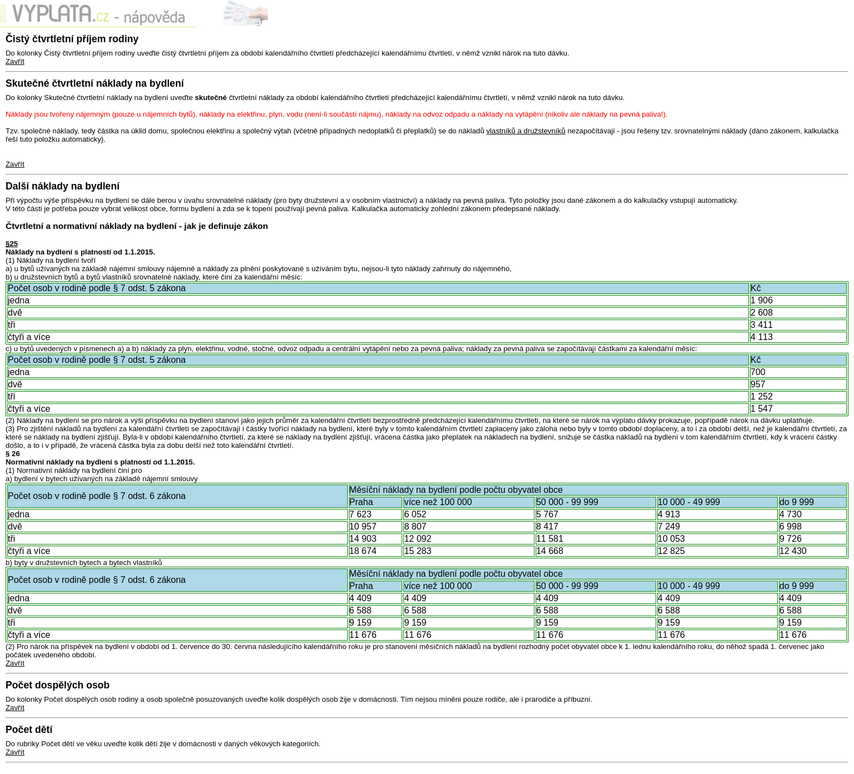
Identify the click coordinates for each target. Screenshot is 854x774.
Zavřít (15, 61)
